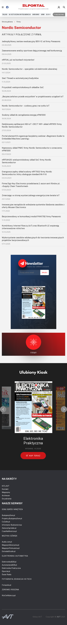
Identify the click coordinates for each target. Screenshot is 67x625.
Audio (48, 14)
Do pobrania (6, 499)
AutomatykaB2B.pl (9, 565)
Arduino (35, 14)
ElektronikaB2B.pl (9, 562)
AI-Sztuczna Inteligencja (20, 14)
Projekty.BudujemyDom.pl (12, 518)
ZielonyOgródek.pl (9, 528)
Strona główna (7, 22)
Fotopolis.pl (6, 585)
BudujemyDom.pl (8, 515)
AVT (59, 617)
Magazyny (6, 492)
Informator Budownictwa (12, 525)
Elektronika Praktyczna (11, 568)
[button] (3, 409)
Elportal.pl (6, 571)
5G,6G (4, 14)
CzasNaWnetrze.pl (9, 531)
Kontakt (5, 489)
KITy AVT (5, 486)
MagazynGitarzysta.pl (10, 545)
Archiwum (6, 495)
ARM (42, 14)
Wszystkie (59, 14)
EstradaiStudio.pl (9, 551)
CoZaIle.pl (6, 522)
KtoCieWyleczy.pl (9, 595)
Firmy (19, 22)
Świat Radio (6, 574)
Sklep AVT (37, 617)
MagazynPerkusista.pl (11, 548)
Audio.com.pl (7, 542)
